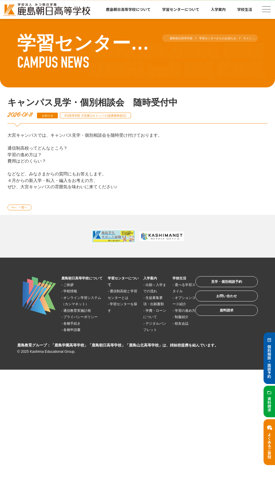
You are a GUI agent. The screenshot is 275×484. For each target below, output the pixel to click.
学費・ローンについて (144, 332)
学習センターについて (180, 9)
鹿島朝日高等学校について (128, 9)
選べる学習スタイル (169, 293)
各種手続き (76, 351)
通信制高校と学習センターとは (116, 300)
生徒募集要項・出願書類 (144, 313)
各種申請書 (76, 357)
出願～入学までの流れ (144, 293)
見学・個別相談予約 (219, 286)
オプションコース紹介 (169, 313)
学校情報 (74, 299)
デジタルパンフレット (144, 351)
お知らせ (50, 115)
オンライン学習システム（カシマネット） (80, 313)
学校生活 (244, 9)
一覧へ (26, 208)
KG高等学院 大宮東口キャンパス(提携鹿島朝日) (111, 115)
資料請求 (218, 321)
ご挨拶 (72, 293)
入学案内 (218, 9)
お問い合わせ (219, 303)
